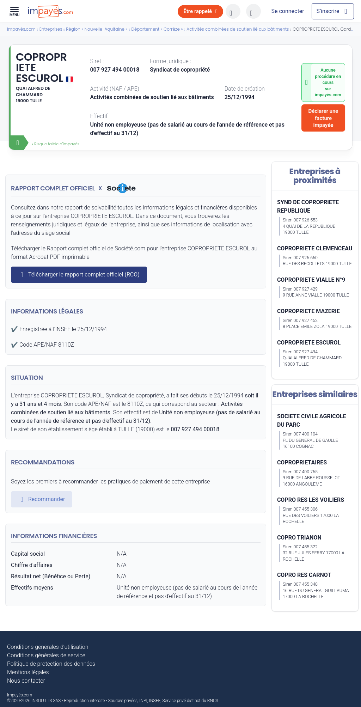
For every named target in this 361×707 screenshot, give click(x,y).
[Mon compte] (288, 11)
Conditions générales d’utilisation (47, 647)
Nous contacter (26, 680)
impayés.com (328, 94)
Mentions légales (28, 672)
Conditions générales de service (46, 655)
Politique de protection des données (51, 663)
